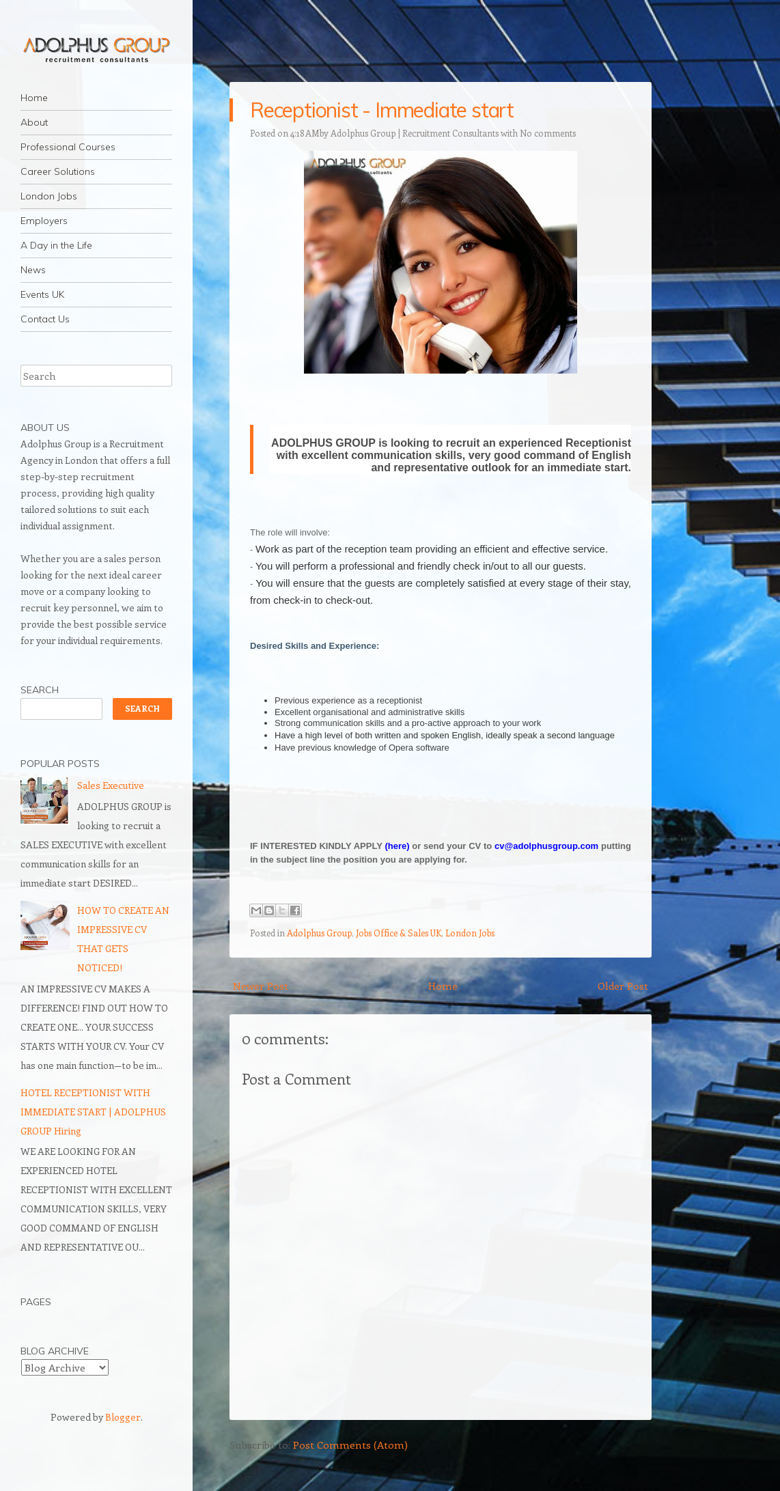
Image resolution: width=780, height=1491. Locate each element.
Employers (44, 220)
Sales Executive (110, 785)
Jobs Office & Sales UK (398, 932)
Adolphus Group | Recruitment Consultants (415, 133)
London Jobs (48, 196)
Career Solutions (57, 171)
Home (34, 98)
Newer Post (260, 985)
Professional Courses (67, 147)
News (33, 270)
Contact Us (45, 319)
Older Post (623, 985)
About (34, 122)
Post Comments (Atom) (350, 1444)
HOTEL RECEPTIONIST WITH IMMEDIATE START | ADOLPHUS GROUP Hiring (93, 1111)
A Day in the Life (56, 245)
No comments (548, 133)
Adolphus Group (319, 932)
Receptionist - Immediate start (382, 110)
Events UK (42, 294)
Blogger (123, 1416)
